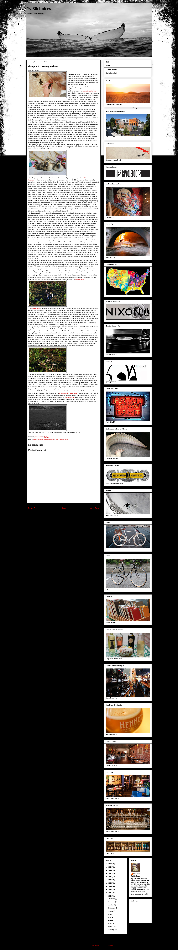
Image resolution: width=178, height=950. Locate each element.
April (110, 923)
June (109, 917)
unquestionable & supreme (68, 393)
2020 (110, 864)
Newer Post (32, 508)
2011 (110, 893)
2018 (110, 870)
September (112, 908)
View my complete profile (139, 894)
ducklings (36, 439)
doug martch (70, 397)
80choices (136, 874)
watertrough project (61, 439)
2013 (110, 886)
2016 (110, 877)
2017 (110, 873)
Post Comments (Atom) (68, 515)
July (109, 914)
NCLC (108, 65)
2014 (110, 883)
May (109, 920)
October (111, 905)
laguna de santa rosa (89, 91)
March (110, 926)
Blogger (110, 945)
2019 (110, 867)
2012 (110, 889)
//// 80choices (38, 8)
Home (64, 508)
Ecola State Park (111, 73)
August (110, 911)
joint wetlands (79, 279)
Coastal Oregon (111, 69)
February (111, 930)
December (111, 899)
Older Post (94, 508)
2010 (110, 896)
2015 (110, 880)
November (111, 902)
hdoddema (95, 945)
